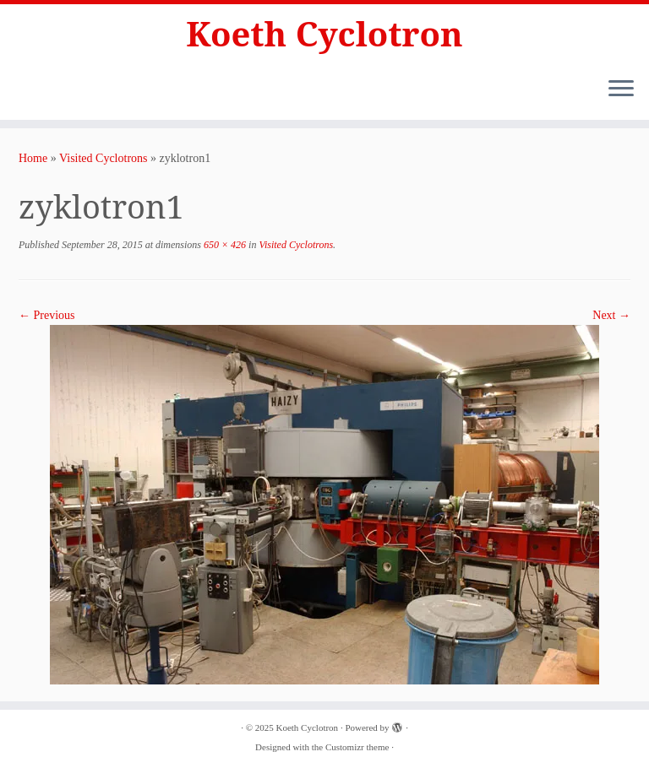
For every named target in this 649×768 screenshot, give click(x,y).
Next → (611, 315)
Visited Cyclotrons (103, 158)
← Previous (47, 315)
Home (33, 158)
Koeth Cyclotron (324, 34)
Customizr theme (357, 747)
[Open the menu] (621, 89)
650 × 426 (223, 245)
